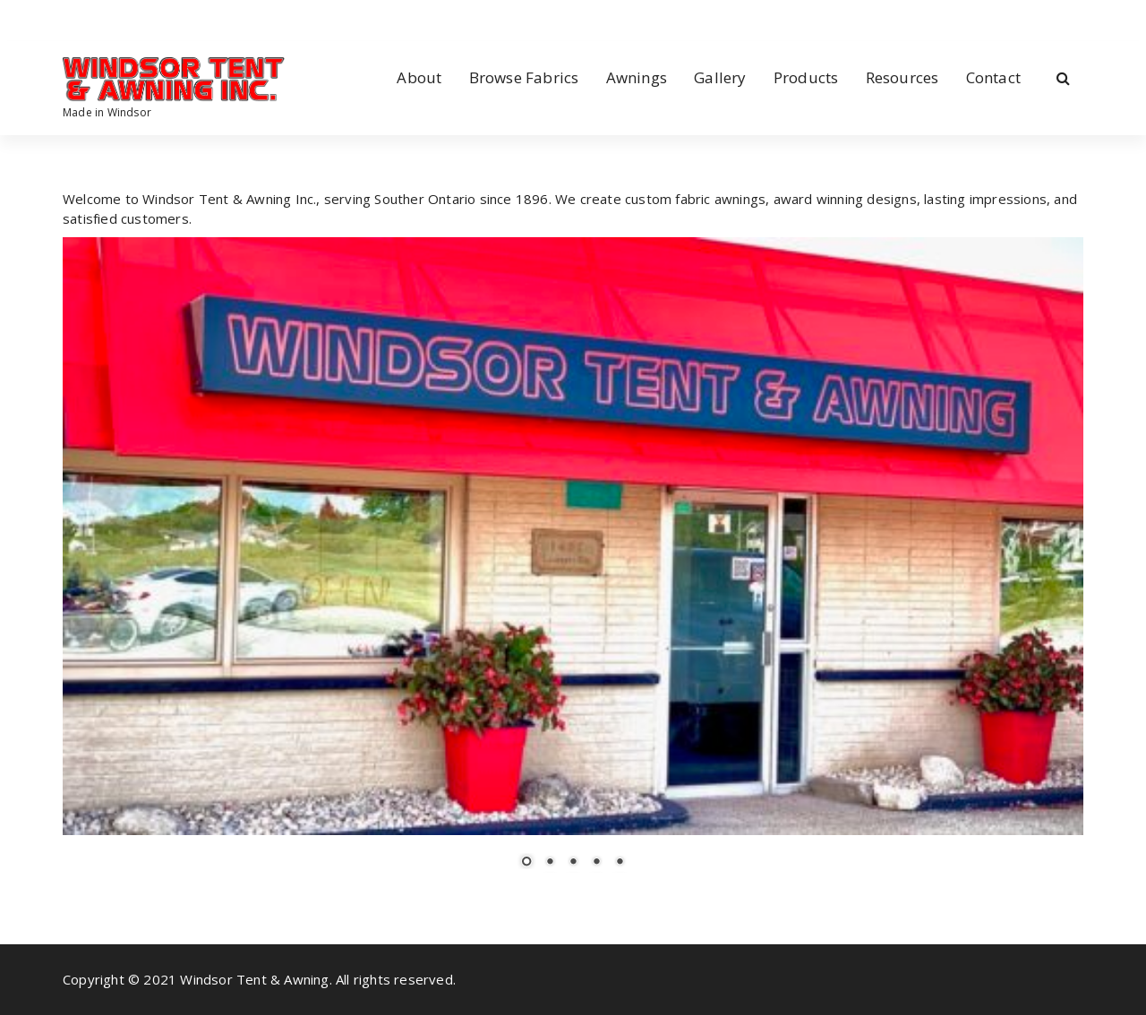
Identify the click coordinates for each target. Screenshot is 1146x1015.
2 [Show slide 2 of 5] (550, 863)
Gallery (720, 77)
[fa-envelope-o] (121, 19)
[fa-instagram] (92, 19)
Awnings (636, 77)
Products (806, 77)
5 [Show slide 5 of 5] (619, 863)
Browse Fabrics (524, 77)
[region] (573, 564)
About (419, 77)
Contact (993, 77)
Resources (902, 77)
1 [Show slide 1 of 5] (526, 863)
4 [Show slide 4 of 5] (596, 863)
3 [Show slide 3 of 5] (573, 863)
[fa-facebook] (66, 19)
